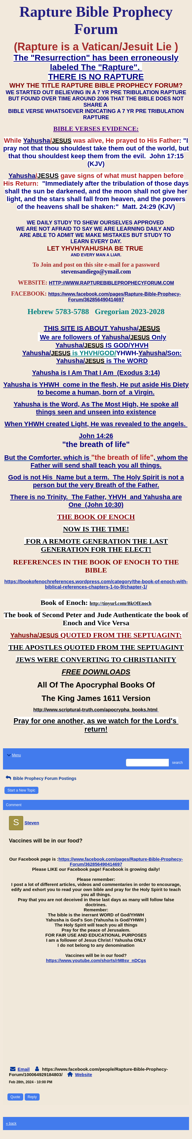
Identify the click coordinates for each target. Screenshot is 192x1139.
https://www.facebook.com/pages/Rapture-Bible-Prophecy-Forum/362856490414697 (121, 861)
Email (23, 1069)
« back (11, 1123)
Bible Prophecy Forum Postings (40, 778)
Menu (13, 755)
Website (83, 1074)
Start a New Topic (21, 790)
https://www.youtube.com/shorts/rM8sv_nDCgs (96, 960)
